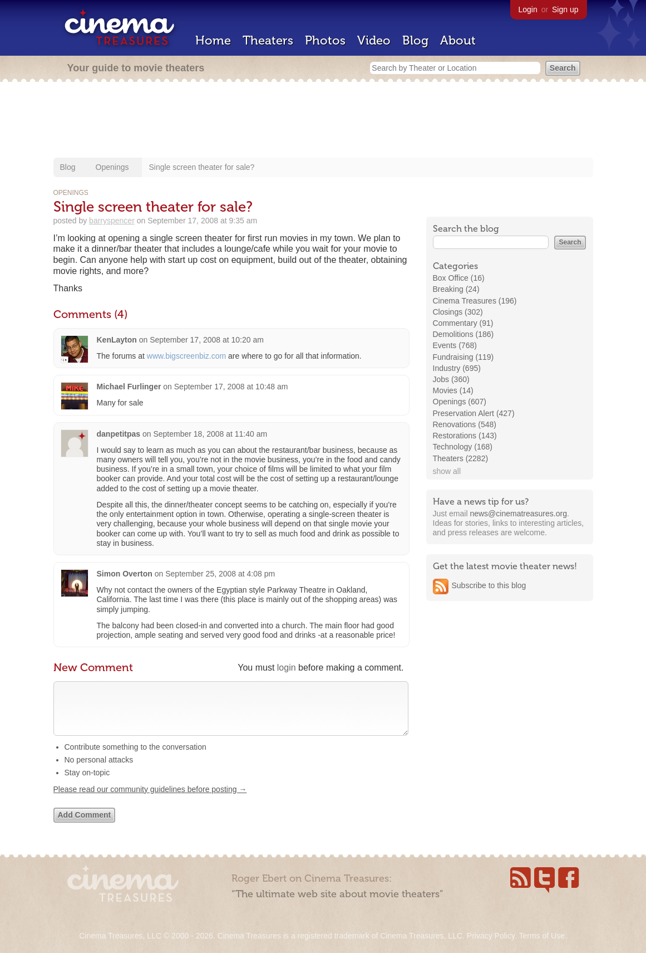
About (458, 40)
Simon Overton (124, 573)
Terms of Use (541, 935)
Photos (325, 40)
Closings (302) (458, 311)
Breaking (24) (456, 289)
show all (447, 471)
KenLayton (117, 339)
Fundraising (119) (463, 357)
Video (374, 40)
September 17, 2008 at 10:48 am (231, 386)
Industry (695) (457, 368)
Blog (415, 40)
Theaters (268, 40)
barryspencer (112, 220)
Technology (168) (462, 446)
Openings (112, 167)
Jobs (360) (451, 379)
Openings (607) (460, 401)
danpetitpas (119, 433)
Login (528, 9)
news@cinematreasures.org (518, 513)
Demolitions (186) (463, 334)
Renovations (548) (464, 424)
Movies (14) (453, 390)
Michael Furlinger (130, 386)
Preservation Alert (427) (474, 413)
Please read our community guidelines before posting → (150, 800)
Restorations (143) (465, 435)
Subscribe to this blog (489, 585)
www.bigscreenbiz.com (186, 355)
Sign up (565, 9)
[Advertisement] (323, 121)
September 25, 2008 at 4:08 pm (220, 573)
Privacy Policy (491, 935)
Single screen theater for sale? (201, 167)
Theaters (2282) (461, 458)
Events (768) (455, 345)
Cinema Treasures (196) (475, 300)
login (286, 667)
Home (213, 40)
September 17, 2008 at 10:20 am (207, 339)
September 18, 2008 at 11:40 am (210, 433)
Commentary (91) (463, 323)
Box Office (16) (459, 277)
